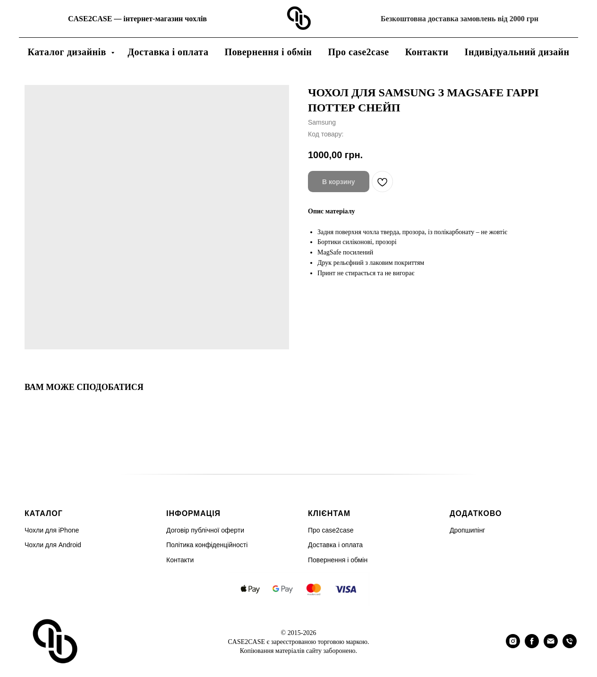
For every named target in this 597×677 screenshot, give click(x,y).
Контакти (427, 52)
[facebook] (532, 646)
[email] (551, 646)
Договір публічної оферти (205, 530)
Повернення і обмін (268, 52)
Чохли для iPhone (52, 530)
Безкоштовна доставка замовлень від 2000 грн (459, 19)
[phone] (570, 646)
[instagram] (513, 646)
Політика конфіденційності (206, 545)
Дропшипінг (467, 530)
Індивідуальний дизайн (517, 52)
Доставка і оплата (168, 52)
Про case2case (358, 52)
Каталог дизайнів (68, 52)
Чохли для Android (53, 545)
